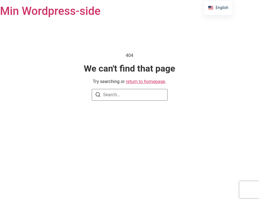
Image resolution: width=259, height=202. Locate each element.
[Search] (98, 95)
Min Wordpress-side (50, 11)
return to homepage (145, 81)
